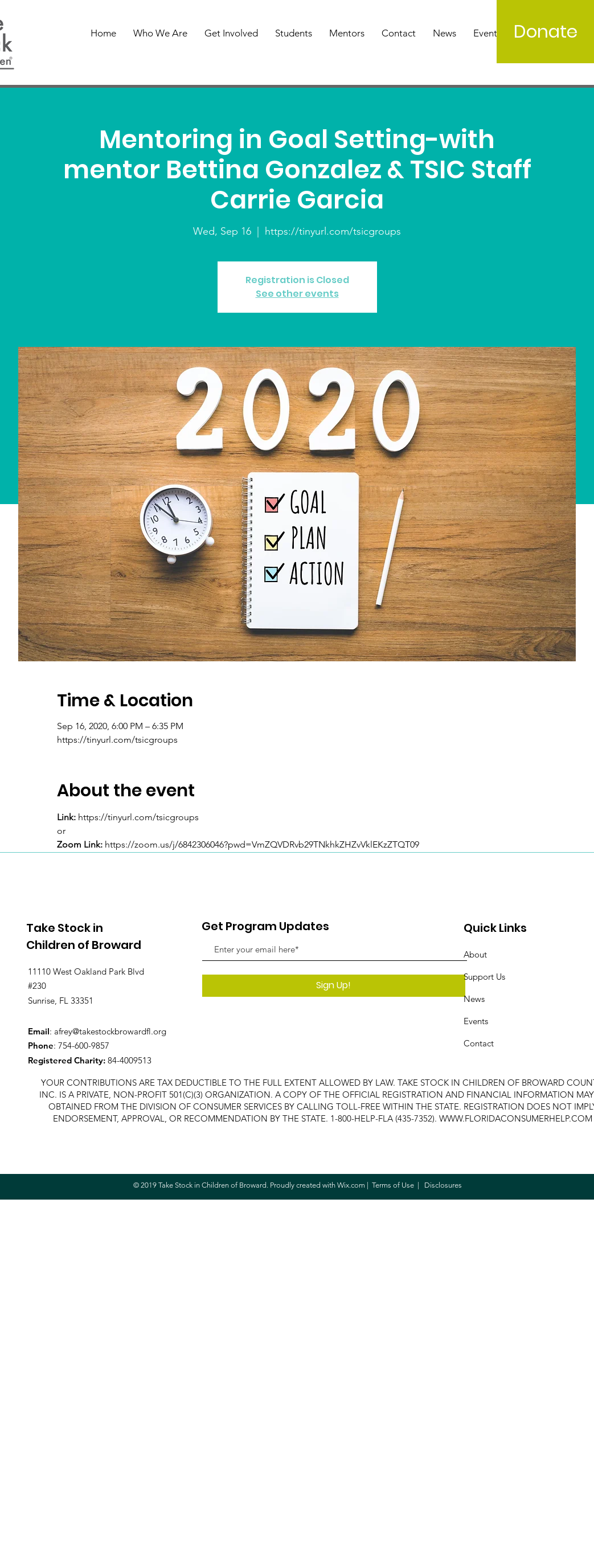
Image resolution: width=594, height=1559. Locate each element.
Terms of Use (393, 1185)
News (474, 998)
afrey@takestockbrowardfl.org (110, 1031)
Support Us (484, 976)
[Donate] (545, 31)
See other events (297, 293)
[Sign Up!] (333, 986)
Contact (479, 1043)
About (475, 954)
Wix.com (351, 1185)
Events (476, 1021)
